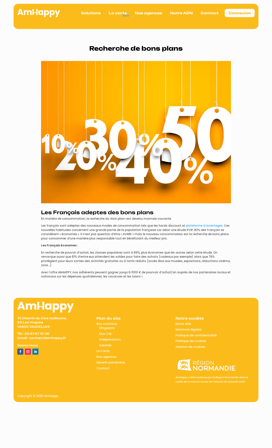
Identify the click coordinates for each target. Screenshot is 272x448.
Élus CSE (105, 334)
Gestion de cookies (190, 347)
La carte (118, 13)
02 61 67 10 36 (36, 333)
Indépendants (110, 339)
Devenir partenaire (110, 362)
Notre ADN (181, 13)
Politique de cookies (191, 341)
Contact (210, 13)
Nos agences (148, 13)
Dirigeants (107, 328)
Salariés (105, 345)
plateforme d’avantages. (204, 226)
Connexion (239, 13)
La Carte (102, 351)
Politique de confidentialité (196, 335)
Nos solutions (106, 324)
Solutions (91, 13)
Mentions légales (189, 329)
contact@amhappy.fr (47, 338)
